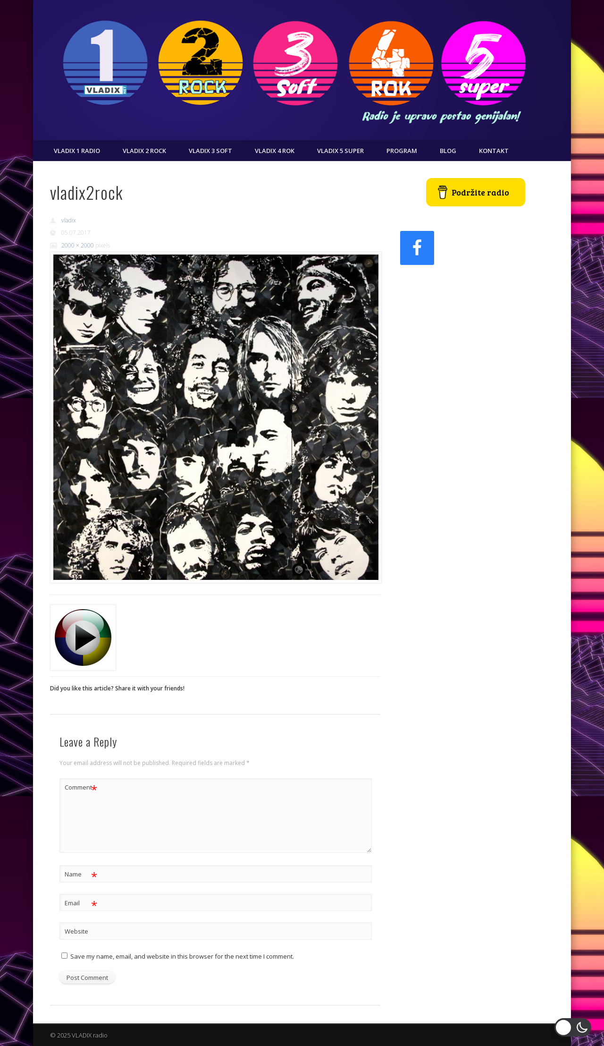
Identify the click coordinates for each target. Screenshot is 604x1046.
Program (401, 150)
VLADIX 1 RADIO (77, 150)
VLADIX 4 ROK (274, 150)
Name (81, 874)
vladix (68, 220)
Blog (448, 150)
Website (76, 931)
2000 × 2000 (77, 245)
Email (81, 903)
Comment (81, 787)
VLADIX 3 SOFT (210, 150)
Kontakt (494, 150)
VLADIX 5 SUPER (340, 150)
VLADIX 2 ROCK (144, 150)
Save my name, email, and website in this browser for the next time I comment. (182, 956)
